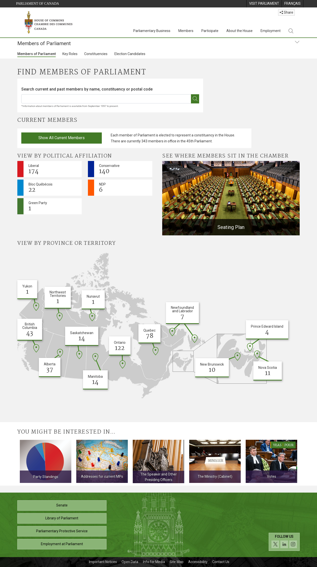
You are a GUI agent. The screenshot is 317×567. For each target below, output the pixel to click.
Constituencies (95, 54)
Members (185, 31)
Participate (209, 31)
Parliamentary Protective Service (62, 531)
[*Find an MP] (195, 98)
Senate (62, 505)
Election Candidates (129, 54)
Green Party (37, 207)
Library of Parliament (61, 518)
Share (286, 12)
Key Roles (70, 54)
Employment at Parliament (62, 544)
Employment (271, 31)
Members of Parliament (36, 54)
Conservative (109, 170)
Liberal (33, 170)
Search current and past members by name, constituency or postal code (87, 89)
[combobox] (110, 93)
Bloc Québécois (40, 188)
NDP (102, 188)
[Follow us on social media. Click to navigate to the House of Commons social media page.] (284, 544)
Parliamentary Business (151, 31)
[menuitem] (264, 3)
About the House (239, 31)
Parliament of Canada (37, 3)
